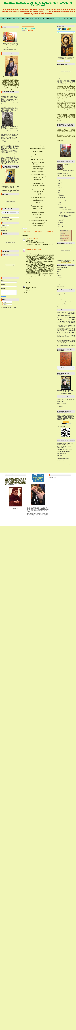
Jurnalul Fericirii (10, 485)
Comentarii (5, 304)
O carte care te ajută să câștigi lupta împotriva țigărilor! (64, 465)
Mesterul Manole (60, 300)
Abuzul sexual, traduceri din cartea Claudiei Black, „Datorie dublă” (64, 458)
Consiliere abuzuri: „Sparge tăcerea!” (65, 449)
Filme (73, 325)
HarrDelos (67, 164)
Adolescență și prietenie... (62, 268)
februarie (61, 220)
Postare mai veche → (50, 231)
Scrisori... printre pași (61, 403)
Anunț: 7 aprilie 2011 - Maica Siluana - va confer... (65, 216)
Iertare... (58, 271)
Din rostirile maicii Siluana (15, 18)
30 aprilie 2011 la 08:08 (33, 238)
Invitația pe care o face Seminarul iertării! (65, 399)
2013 (59, 190)
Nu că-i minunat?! (60, 401)
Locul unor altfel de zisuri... (66, 333)
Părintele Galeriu (67, 339)
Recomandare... (66, 340)
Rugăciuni (73, 340)
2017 (59, 183)
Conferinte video (65, 316)
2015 (59, 187)
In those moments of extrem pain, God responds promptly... (65, 303)
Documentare (68, 324)
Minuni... (58, 279)
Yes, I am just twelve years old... (63, 296)
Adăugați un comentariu (27, 292)
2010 (59, 224)
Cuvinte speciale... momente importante (66, 319)
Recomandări (24, 22)
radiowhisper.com (29, 249)
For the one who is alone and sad (64, 305)
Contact (49, 22)
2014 (59, 189)
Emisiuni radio (60, 325)
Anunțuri (58, 312)
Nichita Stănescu (71, 338)
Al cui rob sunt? (60, 455)
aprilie (60, 206)
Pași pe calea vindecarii (65, 18)
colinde (64, 314)
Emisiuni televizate (68, 325)
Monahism (63, 338)
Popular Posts (60, 61)
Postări (4, 302)
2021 (59, 180)
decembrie (61, 195)
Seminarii (67, 342)
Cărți (60, 314)
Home (2, 18)
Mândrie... (59, 275)
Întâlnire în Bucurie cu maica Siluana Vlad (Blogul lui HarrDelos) (38, 4)
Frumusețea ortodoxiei (33, 18)
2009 (59, 226)
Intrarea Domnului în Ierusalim (65, 209)
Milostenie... (59, 277)
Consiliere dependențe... (62, 453)
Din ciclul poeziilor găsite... (62, 323)
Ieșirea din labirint (60, 460)
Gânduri (58, 328)
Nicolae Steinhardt (60, 339)
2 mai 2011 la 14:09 (34, 286)
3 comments (30, 30)
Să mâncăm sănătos (61, 342)
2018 (59, 182)
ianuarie (61, 222)
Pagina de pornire (38, 231)
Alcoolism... (59, 269)
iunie (60, 202)
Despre (43, 22)
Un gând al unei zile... (65, 346)
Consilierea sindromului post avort (64, 451)
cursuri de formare (64, 318)
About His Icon (60, 307)
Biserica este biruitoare (66, 393)
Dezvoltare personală (70, 321)
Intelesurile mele (63, 328)
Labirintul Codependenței (62, 462)
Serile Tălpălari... (64, 343)
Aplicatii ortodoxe (64, 312)
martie (60, 219)
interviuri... (67, 329)
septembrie (61, 200)
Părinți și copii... (60, 281)
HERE (71, 260)
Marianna (28, 286)
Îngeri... (58, 273)
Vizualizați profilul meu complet (65, 175)
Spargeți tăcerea (64, 344)
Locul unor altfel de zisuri (9, 22)
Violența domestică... (61, 285)
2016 (59, 185)
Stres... (58, 283)
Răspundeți (28, 245)
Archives (67, 61)
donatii (73, 324)
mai (60, 204)
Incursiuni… (61, 210)
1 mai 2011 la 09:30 (37, 249)
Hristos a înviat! (28, 28)
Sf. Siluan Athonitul (49, 18)
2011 (59, 194)
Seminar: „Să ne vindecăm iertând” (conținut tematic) (64, 447)
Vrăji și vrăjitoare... (60, 287)
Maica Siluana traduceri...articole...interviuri (66, 336)
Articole (70, 312)
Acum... (58, 408)
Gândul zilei (35, 22)
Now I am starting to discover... (63, 298)
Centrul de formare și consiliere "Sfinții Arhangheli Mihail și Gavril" (65, 444)
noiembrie (61, 197)
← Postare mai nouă (26, 231)
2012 (59, 192)
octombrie (61, 199)
